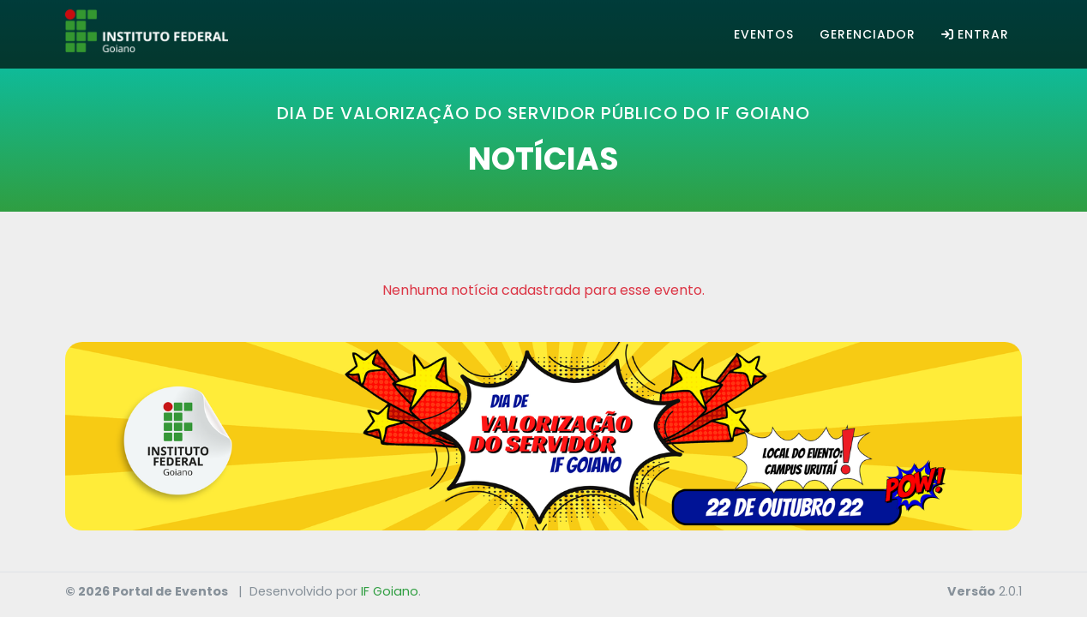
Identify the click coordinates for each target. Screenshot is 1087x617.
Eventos (764, 34)
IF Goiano (389, 591)
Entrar (975, 34)
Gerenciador (868, 34)
